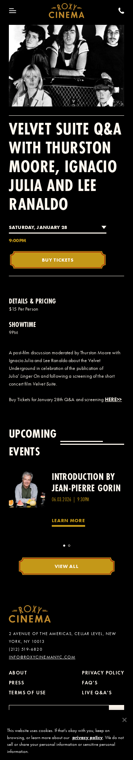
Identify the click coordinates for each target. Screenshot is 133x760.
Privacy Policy (103, 673)
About (18, 673)
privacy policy (87, 740)
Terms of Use (27, 693)
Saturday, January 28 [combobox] (38, 227)
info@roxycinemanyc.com (42, 657)
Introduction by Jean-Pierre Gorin (86, 482)
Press (16, 683)
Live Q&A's (97, 693)
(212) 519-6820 (26, 649)
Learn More (68, 520)
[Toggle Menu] (12, 10)
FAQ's (90, 683)
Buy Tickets (58, 260)
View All (67, 566)
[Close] (124, 723)
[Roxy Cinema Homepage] (66, 10)
